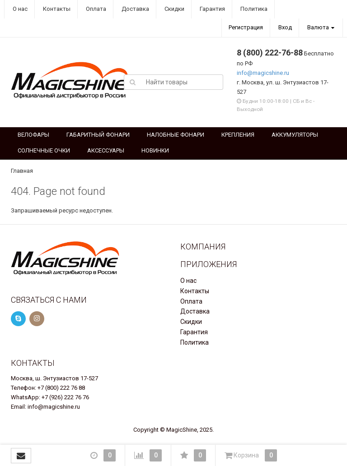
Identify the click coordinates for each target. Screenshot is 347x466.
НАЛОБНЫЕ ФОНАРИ (175, 134)
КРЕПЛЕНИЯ (237, 134)
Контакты (56, 8)
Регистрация (246, 27)
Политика (253, 8)
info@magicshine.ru (263, 72)
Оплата (95, 8)
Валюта (318, 27)
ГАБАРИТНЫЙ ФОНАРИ (98, 134)
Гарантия (211, 8)
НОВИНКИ (155, 150)
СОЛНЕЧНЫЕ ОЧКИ (44, 150)
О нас (19, 8)
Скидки (173, 8)
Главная (22, 170)
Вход (285, 27)
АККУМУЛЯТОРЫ (295, 134)
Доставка (134, 8)
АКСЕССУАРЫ (105, 150)
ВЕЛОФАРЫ (33, 134)
